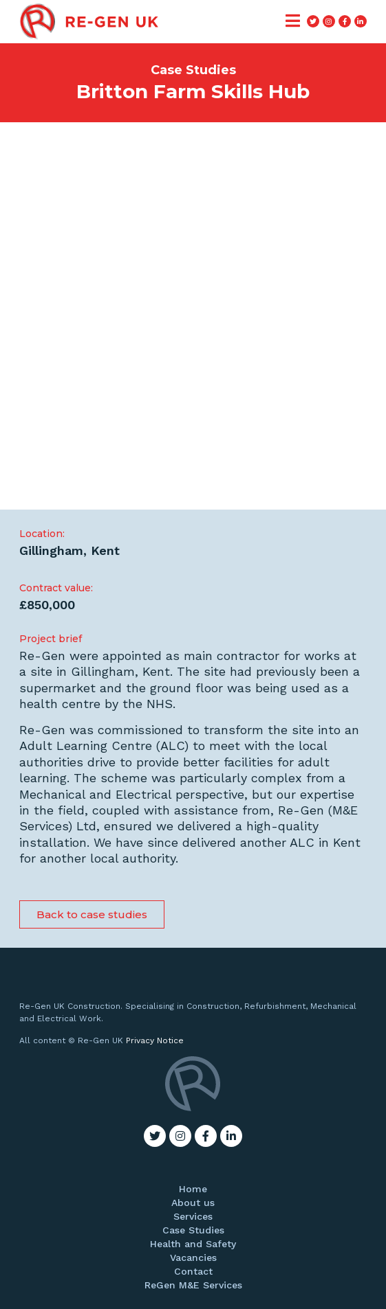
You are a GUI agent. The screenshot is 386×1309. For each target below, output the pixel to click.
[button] (91, 914)
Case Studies (193, 1230)
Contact (193, 1271)
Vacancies (193, 1257)
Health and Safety (193, 1243)
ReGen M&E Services (193, 1284)
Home (193, 1188)
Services (193, 1216)
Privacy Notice (155, 1040)
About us (193, 1202)
